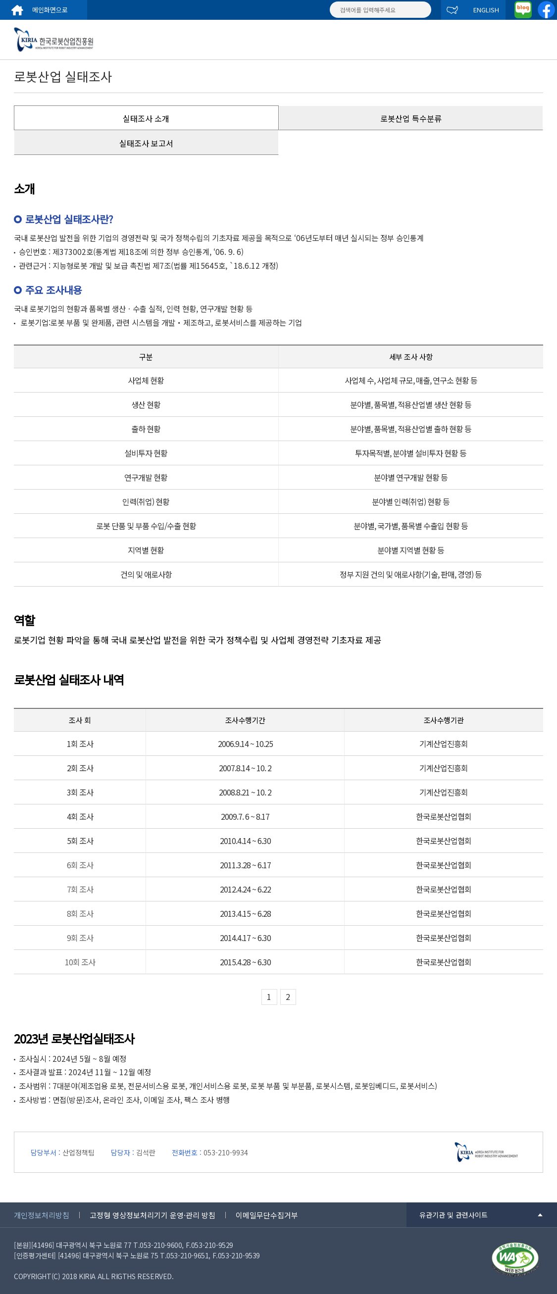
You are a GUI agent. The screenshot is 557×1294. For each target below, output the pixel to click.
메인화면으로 (50, 9)
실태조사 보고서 (146, 143)
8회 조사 (80, 913)
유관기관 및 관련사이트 (453, 1215)
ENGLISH (486, 9)
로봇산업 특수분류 (411, 118)
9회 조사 (80, 938)
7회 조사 (80, 889)
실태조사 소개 (146, 118)
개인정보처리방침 (41, 1215)
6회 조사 (80, 865)
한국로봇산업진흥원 (61, 39)
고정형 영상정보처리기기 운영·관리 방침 (152, 1215)
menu (537, 39)
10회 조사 (80, 962)
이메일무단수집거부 (267, 1215)
